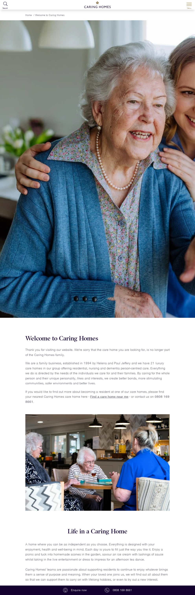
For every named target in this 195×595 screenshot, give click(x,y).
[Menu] (189, 4)
